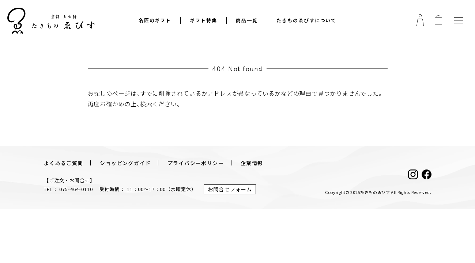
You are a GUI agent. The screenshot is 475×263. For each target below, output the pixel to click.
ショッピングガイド (125, 162)
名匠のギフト (155, 20)
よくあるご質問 (63, 162)
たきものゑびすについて (306, 20)
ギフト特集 (203, 20)
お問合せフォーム (230, 189)
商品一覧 (247, 20)
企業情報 (252, 162)
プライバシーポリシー (195, 162)
